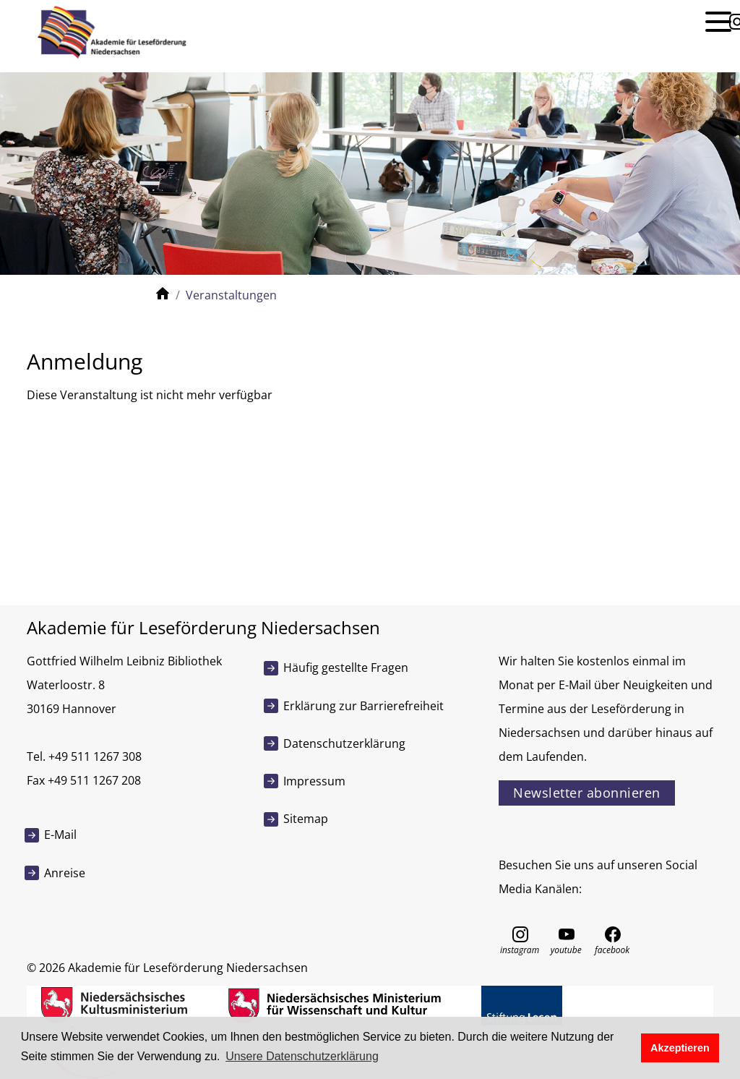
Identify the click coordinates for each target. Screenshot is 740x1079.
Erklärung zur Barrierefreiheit (363, 706)
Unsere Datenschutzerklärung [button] (302, 1056)
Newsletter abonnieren (587, 792)
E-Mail (60, 835)
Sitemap (305, 819)
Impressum (314, 781)
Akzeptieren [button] (680, 1048)
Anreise (64, 873)
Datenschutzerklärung (344, 743)
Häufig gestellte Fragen (345, 667)
